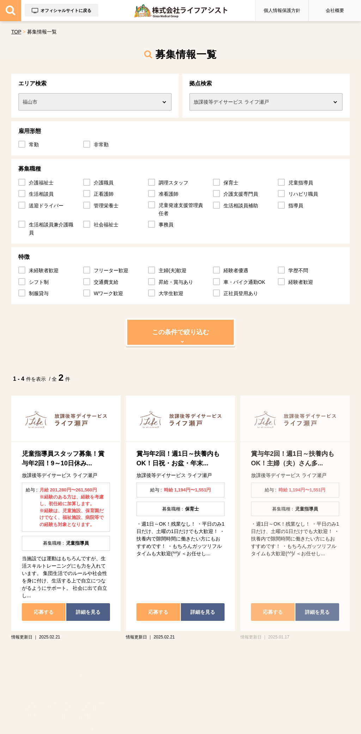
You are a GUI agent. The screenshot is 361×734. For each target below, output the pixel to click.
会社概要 (335, 10)
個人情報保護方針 (282, 10)
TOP (16, 32)
